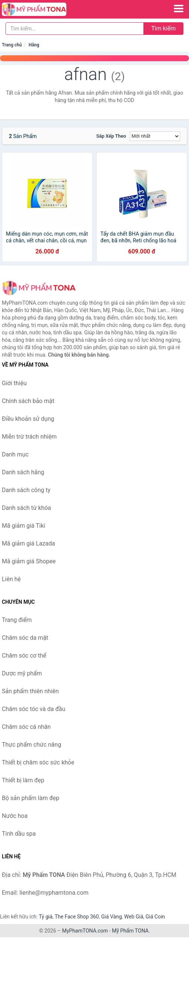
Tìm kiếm (163, 28)
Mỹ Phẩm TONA (130, 931)
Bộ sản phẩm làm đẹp (30, 798)
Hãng (34, 44)
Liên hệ (11, 579)
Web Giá (133, 917)
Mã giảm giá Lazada (28, 543)
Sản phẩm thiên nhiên (30, 691)
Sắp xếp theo (111, 136)
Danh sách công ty (26, 490)
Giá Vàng (111, 917)
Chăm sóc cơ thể (24, 655)
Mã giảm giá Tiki (23, 525)
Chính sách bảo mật (28, 400)
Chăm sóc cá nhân (26, 726)
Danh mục (15, 454)
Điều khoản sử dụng (28, 418)
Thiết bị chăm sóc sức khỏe (38, 762)
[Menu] (178, 8)
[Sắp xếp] (155, 136)
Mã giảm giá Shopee (29, 561)
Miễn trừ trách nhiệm (29, 436)
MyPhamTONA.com (85, 931)
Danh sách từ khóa (26, 507)
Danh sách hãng (23, 472)
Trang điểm (17, 619)
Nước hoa (14, 815)
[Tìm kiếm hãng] (75, 28)
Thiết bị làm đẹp (23, 780)
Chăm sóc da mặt (25, 637)
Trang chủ (12, 44)
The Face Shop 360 (76, 917)
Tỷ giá (46, 917)
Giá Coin (155, 917)
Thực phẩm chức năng (31, 744)
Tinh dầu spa (19, 833)
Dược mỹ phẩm (22, 673)
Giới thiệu (14, 383)
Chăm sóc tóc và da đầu (33, 708)
